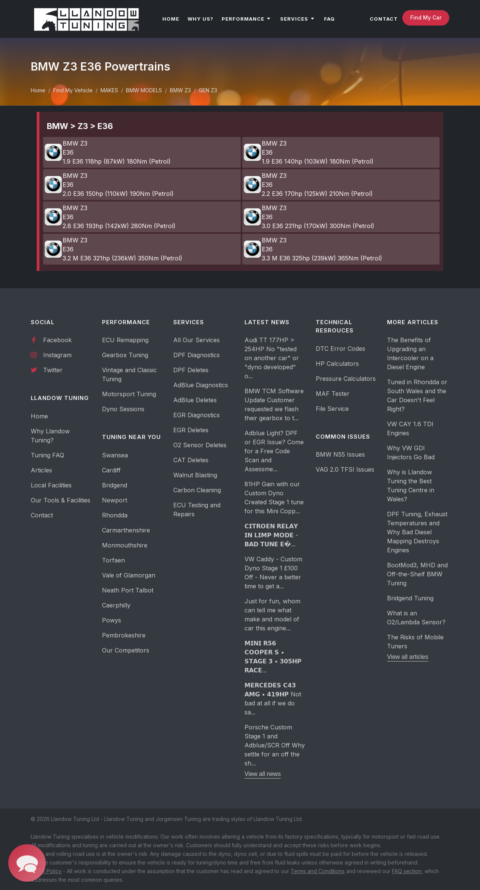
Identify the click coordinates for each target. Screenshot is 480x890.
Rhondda (115, 515)
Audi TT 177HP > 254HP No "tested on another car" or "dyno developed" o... (271, 358)
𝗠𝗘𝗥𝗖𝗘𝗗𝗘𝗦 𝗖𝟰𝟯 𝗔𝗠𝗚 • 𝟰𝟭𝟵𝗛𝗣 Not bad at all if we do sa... (272, 698)
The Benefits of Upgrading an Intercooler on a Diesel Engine (410, 353)
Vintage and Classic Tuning (129, 374)
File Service (332, 408)
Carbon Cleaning (197, 490)
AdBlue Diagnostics (200, 385)
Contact (42, 515)
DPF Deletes (190, 370)
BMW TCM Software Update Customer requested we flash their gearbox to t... (274, 404)
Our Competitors (125, 650)
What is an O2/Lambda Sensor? (416, 617)
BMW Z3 (180, 90)
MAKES (109, 90)
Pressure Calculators (346, 378)
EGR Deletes (190, 430)
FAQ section (407, 871)
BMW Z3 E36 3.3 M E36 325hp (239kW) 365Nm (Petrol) (312, 249)
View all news (262, 774)
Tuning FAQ (47, 455)
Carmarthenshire (126, 530)
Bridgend (114, 485)
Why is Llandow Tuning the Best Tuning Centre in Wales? (410, 485)
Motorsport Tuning (129, 394)
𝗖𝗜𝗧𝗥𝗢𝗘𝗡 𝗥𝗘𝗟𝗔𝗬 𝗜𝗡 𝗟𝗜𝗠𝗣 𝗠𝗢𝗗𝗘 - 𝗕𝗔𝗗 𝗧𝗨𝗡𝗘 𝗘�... (271, 535)
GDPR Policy (46, 871)
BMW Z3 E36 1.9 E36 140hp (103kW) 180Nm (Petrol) (308, 152)
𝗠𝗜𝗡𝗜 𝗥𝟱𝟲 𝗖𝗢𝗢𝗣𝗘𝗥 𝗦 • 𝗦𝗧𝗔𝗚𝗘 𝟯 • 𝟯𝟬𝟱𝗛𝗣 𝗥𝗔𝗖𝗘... (273, 656)
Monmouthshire (124, 545)
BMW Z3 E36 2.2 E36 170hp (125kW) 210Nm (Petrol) (308, 184)
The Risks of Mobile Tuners (415, 641)
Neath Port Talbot (127, 590)
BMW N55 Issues (340, 454)
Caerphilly (116, 605)
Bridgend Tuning (410, 598)
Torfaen (113, 560)
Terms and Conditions (318, 871)
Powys (111, 620)
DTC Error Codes (340, 348)
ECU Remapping (125, 340)
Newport (114, 500)
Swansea (115, 455)
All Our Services (196, 340)
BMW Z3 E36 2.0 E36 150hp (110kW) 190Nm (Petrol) (109, 184)
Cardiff (111, 470)
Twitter (47, 369)
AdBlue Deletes (195, 400)
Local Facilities (51, 485)
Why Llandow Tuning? (50, 435)
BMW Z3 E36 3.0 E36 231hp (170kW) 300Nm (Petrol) (308, 217)
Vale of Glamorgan (128, 575)
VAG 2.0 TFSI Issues (345, 469)
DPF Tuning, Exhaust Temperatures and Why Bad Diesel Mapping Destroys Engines (417, 532)
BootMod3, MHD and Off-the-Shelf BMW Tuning (417, 574)
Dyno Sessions (123, 409)
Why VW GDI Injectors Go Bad (411, 452)
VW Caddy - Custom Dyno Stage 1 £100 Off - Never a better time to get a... (273, 572)
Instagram (51, 354)
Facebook (51, 339)
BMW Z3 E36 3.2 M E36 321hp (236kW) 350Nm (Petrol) (113, 249)
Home (38, 90)
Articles (41, 470)
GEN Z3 (208, 90)
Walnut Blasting (195, 475)
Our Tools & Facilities (60, 500)
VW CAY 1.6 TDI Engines (410, 428)
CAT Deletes (190, 460)
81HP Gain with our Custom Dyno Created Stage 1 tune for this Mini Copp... (274, 497)
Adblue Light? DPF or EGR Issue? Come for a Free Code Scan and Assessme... (274, 451)
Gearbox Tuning (125, 355)
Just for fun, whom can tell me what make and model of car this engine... (272, 614)
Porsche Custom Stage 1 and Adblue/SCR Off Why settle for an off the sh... (274, 745)
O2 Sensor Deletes (199, 445)
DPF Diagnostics (196, 355)
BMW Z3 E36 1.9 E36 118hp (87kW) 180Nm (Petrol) (107, 152)
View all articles (407, 657)
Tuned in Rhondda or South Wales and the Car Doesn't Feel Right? (417, 395)
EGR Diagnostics (196, 415)
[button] (27, 863)
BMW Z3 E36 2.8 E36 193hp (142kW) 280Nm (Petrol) (110, 217)
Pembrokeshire (124, 635)
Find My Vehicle (73, 90)
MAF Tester (333, 393)
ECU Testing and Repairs (196, 509)
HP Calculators (337, 363)
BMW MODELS (144, 90)
